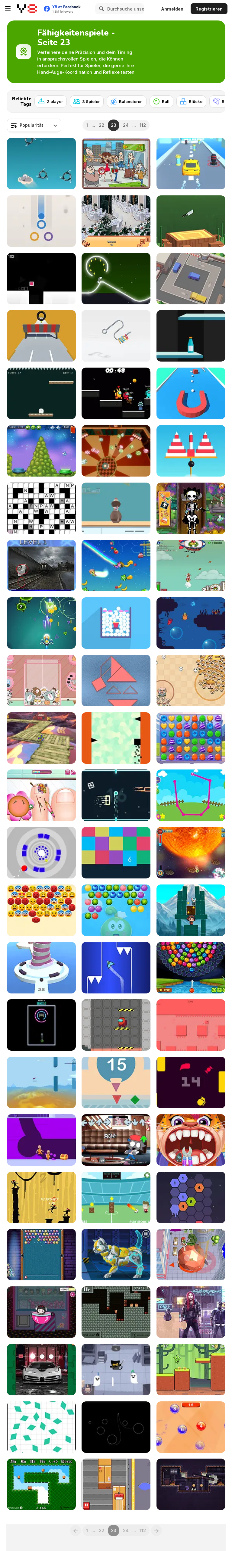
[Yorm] (190, 1082)
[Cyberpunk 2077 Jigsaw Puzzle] (190, 1312)
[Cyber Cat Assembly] (116, 1254)
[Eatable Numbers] (190, 1427)
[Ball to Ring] (41, 221)
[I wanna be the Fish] (190, 623)
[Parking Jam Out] (190, 278)
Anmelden (172, 8)
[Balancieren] (127, 101)
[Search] (100, 8)
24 (126, 125)
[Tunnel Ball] (41, 852)
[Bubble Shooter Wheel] (190, 967)
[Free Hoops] (116, 508)
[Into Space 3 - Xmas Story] (190, 565)
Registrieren (209, 8)
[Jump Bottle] (190, 336)
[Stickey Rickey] (190, 852)
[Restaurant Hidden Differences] (116, 221)
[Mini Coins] (41, 1484)
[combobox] (34, 125)
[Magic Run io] (116, 565)
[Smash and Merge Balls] (116, 451)
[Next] (216, 100)
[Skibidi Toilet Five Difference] (41, 565)
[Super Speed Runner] (41, 278)
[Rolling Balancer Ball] (41, 738)
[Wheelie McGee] (41, 336)
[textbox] (34, 125)
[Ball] (161, 101)
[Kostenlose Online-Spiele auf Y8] (27, 8)
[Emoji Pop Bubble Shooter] (41, 910)
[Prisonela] (190, 1484)
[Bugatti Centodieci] (41, 1369)
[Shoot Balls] (41, 967)
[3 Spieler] (87, 101)
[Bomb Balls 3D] (190, 451)
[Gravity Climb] (116, 738)
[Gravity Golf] (116, 1427)
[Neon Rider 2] (116, 278)
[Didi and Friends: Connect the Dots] (190, 795)
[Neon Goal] (41, 1025)
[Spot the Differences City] (116, 163)
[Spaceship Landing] (41, 451)
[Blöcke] (191, 101)
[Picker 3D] (190, 393)
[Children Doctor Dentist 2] (190, 1140)
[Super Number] (190, 1197)
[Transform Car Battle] (190, 163)
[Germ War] (41, 623)
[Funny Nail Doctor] (41, 795)
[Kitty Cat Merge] (41, 680)
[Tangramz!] (116, 680)
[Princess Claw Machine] (41, 1312)
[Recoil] (190, 1025)
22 (101, 125)
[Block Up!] (116, 852)
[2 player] (50, 101)
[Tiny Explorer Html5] (116, 1312)
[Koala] (41, 163)
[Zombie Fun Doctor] (190, 508)
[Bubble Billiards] (41, 1254)
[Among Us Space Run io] (116, 393)
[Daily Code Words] (41, 508)
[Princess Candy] (190, 738)
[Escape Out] (41, 1140)
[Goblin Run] (190, 1369)
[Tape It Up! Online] (116, 1484)
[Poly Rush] (41, 1082)
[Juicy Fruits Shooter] (116, 910)
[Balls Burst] (116, 623)
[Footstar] (116, 1197)
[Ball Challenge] (116, 795)
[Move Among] (116, 1025)
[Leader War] (190, 680)
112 (143, 125)
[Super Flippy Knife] (190, 221)
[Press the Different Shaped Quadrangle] (41, 1427)
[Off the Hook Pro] (116, 336)
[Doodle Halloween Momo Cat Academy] (116, 1369)
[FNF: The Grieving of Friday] (116, 1140)
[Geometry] (116, 1082)
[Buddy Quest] (190, 910)
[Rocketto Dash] (116, 967)
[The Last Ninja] (41, 1197)
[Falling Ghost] (41, 393)
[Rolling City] (190, 1254)
